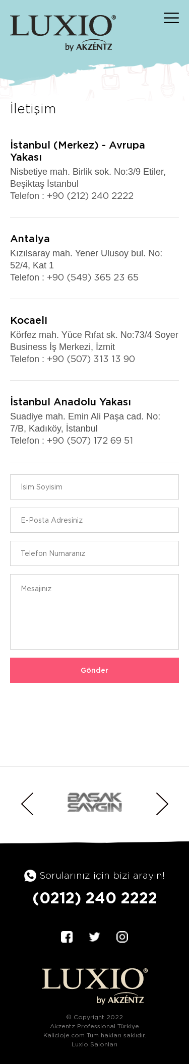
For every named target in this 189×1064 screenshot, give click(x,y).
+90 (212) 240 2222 (90, 195)
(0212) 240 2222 (94, 898)
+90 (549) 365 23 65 (93, 277)
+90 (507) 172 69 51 (90, 440)
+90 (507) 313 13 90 (91, 358)
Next (162, 804)
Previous (27, 804)
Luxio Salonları (94, 1044)
